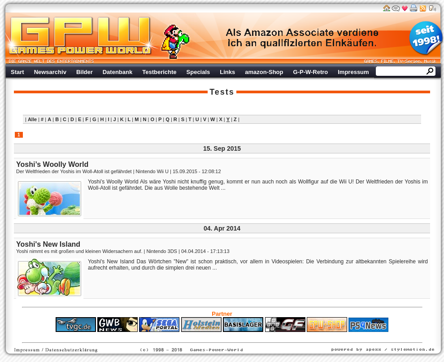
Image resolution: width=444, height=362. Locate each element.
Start (17, 72)
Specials (198, 72)
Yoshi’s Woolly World (52, 164)
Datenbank (117, 72)
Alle (32, 119)
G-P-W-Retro (310, 72)
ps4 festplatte (178, 336)
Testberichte (159, 72)
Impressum (353, 72)
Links (227, 72)
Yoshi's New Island (48, 244)
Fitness (206, 336)
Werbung (302, 38)
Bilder (84, 72)
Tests (222, 91)
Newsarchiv (50, 72)
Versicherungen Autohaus (250, 336)
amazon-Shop (264, 72)
